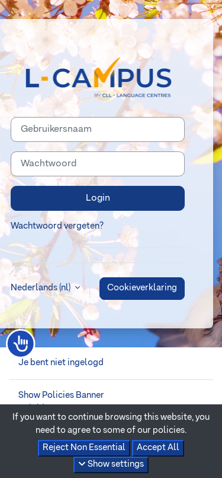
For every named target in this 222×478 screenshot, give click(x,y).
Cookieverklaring (142, 288)
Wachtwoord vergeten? (57, 226)
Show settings (111, 464)
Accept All (158, 448)
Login (98, 198)
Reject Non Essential (84, 448)
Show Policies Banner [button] (61, 395)
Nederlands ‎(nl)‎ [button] (41, 288)
